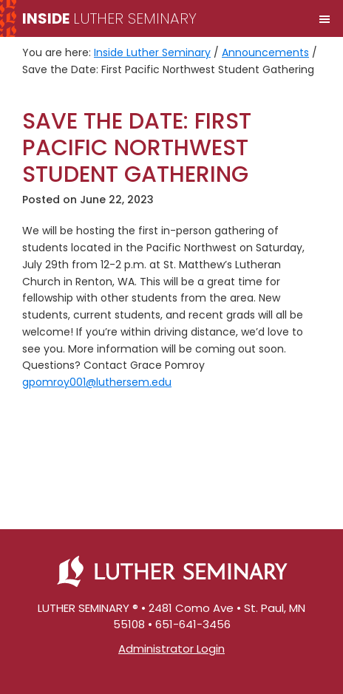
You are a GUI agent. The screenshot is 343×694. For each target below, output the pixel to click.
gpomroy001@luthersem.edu (97, 382)
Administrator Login (171, 648)
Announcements (265, 52)
